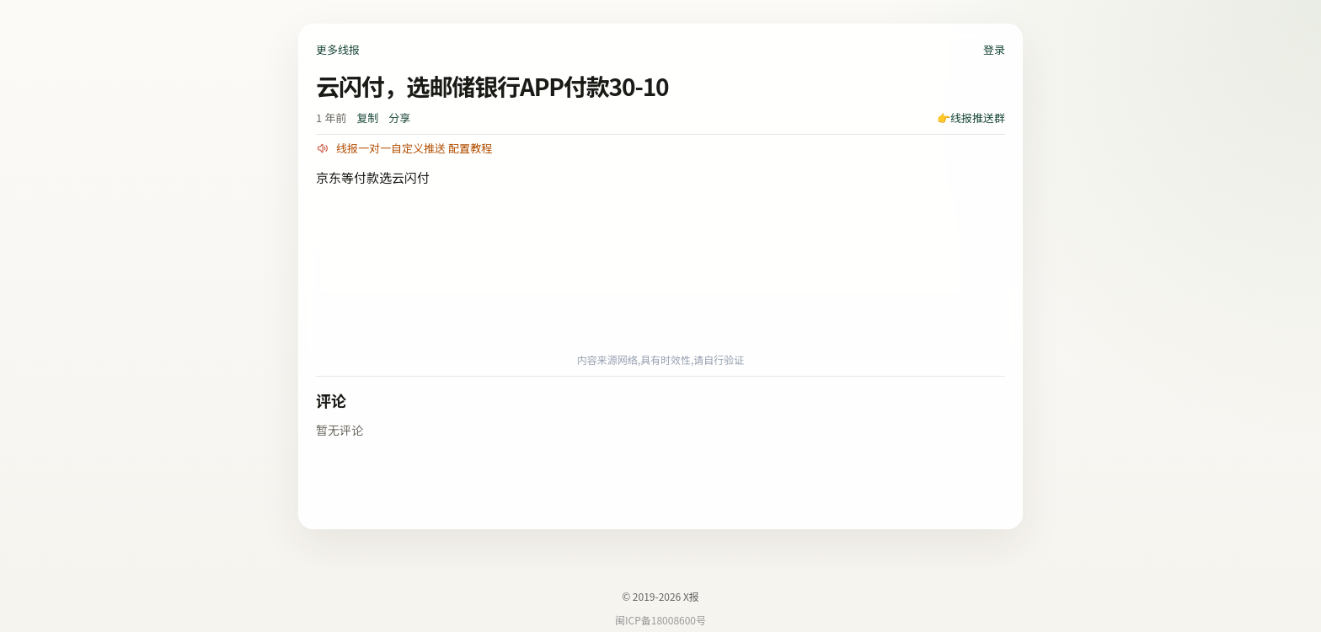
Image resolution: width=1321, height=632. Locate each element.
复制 (367, 118)
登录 (994, 49)
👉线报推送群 (971, 118)
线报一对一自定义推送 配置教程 (414, 148)
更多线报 (338, 49)
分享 (399, 118)
